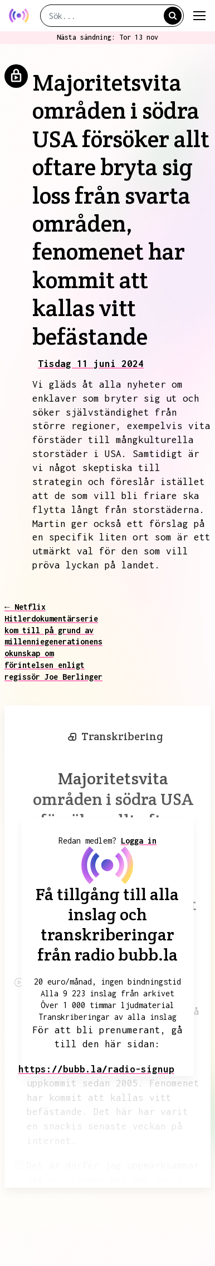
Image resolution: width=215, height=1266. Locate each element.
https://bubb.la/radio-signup (96, 1069)
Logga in (139, 840)
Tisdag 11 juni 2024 (91, 363)
